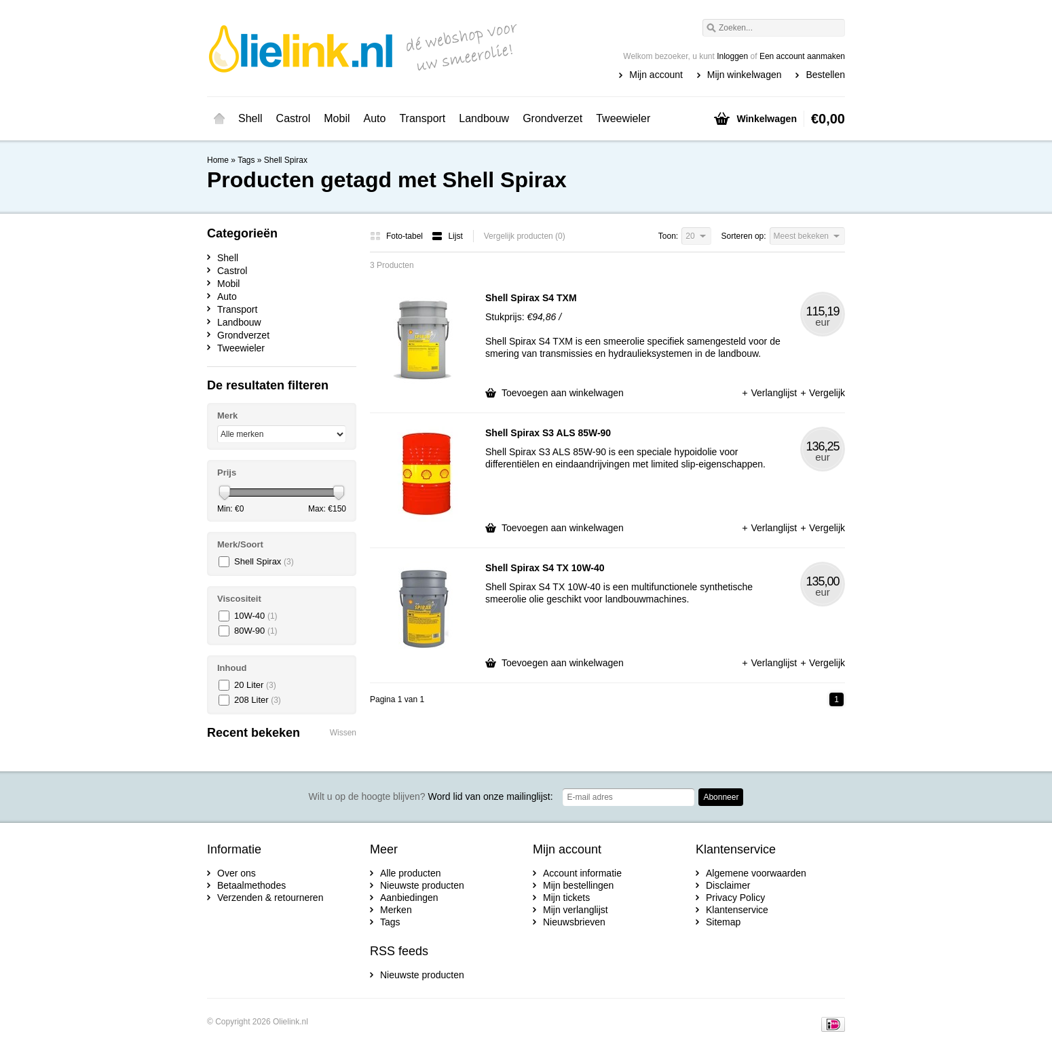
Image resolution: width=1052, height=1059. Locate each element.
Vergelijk (822, 392)
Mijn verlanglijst (575, 909)
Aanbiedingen (409, 897)
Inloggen (732, 56)
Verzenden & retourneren (270, 897)
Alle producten (410, 873)
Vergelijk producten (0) (524, 236)
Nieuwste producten (422, 885)
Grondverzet (552, 118)
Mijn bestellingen (578, 885)
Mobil (337, 118)
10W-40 (256, 616)
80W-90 (256, 630)
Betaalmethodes (251, 885)
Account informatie (582, 873)
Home (219, 119)
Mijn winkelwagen (744, 74)
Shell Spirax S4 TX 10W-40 (545, 567)
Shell (250, 118)
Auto (375, 118)
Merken (396, 909)
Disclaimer (728, 885)
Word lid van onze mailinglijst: (431, 796)
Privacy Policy (735, 897)
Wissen (343, 732)
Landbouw (484, 118)
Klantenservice (737, 909)
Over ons (236, 873)
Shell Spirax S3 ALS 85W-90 (548, 432)
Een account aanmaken (802, 56)
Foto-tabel (397, 236)
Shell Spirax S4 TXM (531, 297)
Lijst (447, 236)
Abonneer (720, 797)
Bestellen (825, 74)
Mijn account (656, 74)
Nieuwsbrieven (574, 922)
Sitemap (723, 922)
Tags (246, 160)
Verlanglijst (770, 392)
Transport (422, 118)
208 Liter (257, 700)
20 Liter (255, 685)
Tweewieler (623, 118)
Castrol (293, 118)
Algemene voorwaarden (756, 873)
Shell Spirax (285, 160)
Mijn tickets (566, 897)
